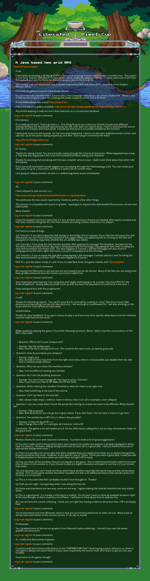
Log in (17, 116)
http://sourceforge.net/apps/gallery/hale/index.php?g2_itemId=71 (90, 107)
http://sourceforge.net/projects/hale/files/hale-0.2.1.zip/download (50, 196)
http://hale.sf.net (58, 102)
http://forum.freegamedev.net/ (32, 140)
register (28, 116)
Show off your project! (25, 67)
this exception (116, 262)
